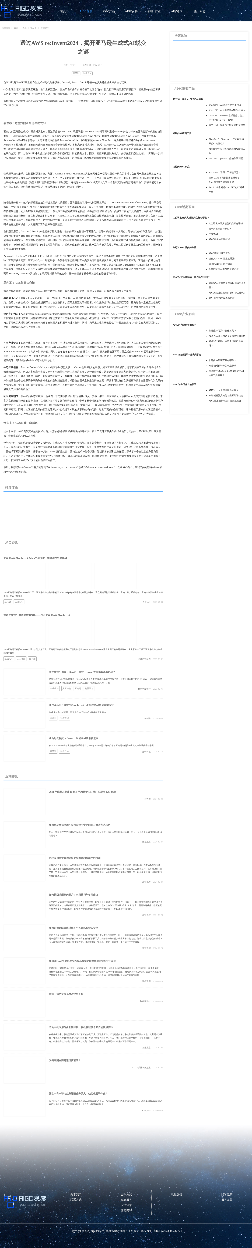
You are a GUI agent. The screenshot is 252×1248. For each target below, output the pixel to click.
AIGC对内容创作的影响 (184, 325)
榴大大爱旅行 (144, 689)
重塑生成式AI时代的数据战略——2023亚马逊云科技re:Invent (37, 615)
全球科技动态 (144, 659)
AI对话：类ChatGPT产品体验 (188, 99)
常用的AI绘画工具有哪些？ (222, 360)
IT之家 (148, 799)
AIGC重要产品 (184, 88)
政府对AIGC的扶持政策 (184, 247)
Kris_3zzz (146, 1110)
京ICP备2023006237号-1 (167, 1230)
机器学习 (89, 688)
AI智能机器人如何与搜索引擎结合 (226, 395)
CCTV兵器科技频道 (141, 1067)
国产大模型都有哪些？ (220, 229)
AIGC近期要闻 (184, 207)
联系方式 (76, 1199)
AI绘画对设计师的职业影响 (222, 366)
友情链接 (126, 1204)
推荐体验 (11, 487)
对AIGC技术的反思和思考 (221, 298)
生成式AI (45, 28)
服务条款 (227, 1199)
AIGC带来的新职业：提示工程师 (225, 401)
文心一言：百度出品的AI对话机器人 (227, 110)
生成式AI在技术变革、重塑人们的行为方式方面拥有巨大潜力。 (78, 712)
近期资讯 (11, 776)
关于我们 (199, 11)
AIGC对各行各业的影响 (184, 384)
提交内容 (126, 1210)
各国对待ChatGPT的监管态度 (224, 269)
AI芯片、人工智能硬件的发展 (224, 390)
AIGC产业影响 (184, 314)
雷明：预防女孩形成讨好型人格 (66, 994)
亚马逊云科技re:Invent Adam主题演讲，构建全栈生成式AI (35, 558)
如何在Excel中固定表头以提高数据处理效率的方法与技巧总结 (82, 961)
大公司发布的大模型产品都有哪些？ (191, 218)
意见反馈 (176, 1194)
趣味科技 (146, 751)
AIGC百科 (131, 11)
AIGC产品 (108, 11)
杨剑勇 (147, 718)
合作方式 (126, 1194)
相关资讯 (11, 543)
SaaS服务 (126, 1199)
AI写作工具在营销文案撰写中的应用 (227, 336)
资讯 (24, 28)
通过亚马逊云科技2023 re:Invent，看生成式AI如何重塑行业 (81, 705)
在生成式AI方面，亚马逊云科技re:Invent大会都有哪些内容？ (82, 672)
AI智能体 (177, 11)
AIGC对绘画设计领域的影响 (187, 354)
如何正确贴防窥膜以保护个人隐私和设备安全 (73, 928)
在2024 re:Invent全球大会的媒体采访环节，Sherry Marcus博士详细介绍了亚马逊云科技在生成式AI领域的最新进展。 (102, 745)
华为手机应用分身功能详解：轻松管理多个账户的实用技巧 (81, 1027)
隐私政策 (227, 1194)
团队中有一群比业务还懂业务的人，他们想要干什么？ (78, 1093)
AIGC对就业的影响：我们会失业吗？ (191, 277)
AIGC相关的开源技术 (219, 239)
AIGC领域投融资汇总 (219, 253)
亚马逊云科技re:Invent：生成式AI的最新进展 (73, 738)
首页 (63, 11)
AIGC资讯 (85, 11)
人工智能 (21, 658)
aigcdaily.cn (97, 1230)
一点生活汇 (145, 602)
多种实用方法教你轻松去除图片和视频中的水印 (74, 858)
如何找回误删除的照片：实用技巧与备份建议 (73, 894)
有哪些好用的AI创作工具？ (222, 330)
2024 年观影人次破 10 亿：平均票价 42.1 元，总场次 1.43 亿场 (82, 792)
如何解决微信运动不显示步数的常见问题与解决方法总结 (79, 825)
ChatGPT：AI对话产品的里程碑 (225, 105)
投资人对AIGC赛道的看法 (221, 258)
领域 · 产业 (154, 11)
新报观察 (146, 842)
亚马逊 (33, 28)
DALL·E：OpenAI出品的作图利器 (226, 158)
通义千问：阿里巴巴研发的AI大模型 (227, 125)
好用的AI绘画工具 (182, 133)
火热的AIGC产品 (181, 167)
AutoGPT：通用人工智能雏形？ (225, 172)
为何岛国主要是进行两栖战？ (65, 1060)
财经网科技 (145, 1001)
